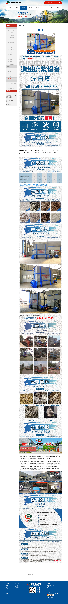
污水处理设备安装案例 (12, 83)
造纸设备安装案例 (11, 88)
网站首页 (9, 7)
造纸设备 (8, 66)
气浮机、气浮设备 (11, 44)
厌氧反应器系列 (10, 61)
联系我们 (58, 7)
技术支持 (44, 7)
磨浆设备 (9, 78)
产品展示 (23, 7)
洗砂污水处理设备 (11, 35)
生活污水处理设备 (11, 32)
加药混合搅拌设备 (11, 54)
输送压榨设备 (10, 47)
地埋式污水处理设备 (11, 30)
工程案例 (30, 7)
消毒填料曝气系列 (11, 64)
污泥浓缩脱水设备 (11, 49)
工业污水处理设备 (11, 37)
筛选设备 (9, 71)
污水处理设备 (17, 585)
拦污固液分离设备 (11, 52)
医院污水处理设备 (11, 42)
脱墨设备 (9, 76)
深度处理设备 (10, 59)
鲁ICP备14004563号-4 (50, 597)
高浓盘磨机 (31, 574)
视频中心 (51, 7)
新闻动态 (37, 7)
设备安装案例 (17, 587)
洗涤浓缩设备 (10, 73)
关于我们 (16, 7)
